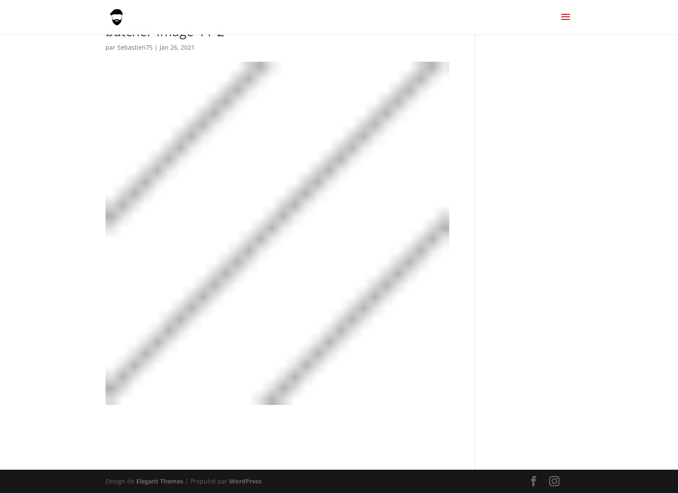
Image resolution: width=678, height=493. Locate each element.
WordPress (245, 481)
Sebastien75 (135, 47)
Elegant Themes (159, 481)
